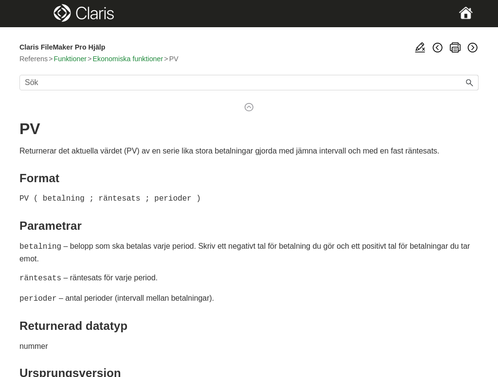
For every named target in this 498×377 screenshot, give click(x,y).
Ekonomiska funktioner (127, 59)
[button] (470, 82)
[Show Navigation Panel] (41, 13)
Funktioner (70, 59)
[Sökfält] (249, 82)
